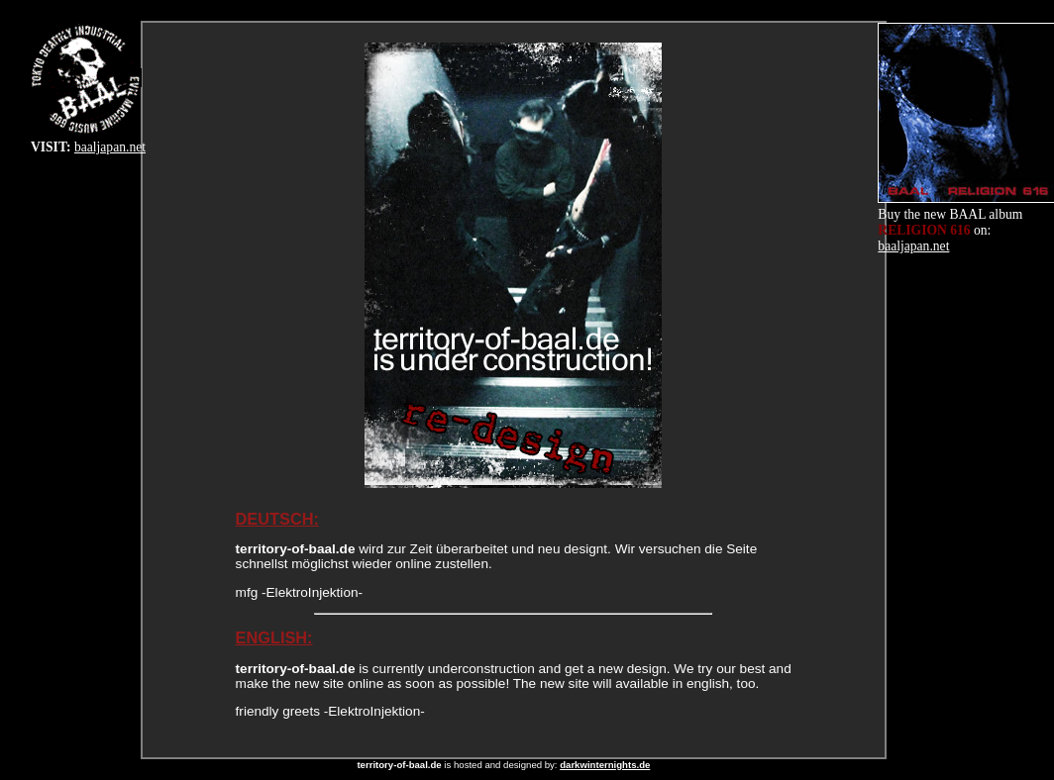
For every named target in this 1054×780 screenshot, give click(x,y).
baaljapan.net (110, 147)
